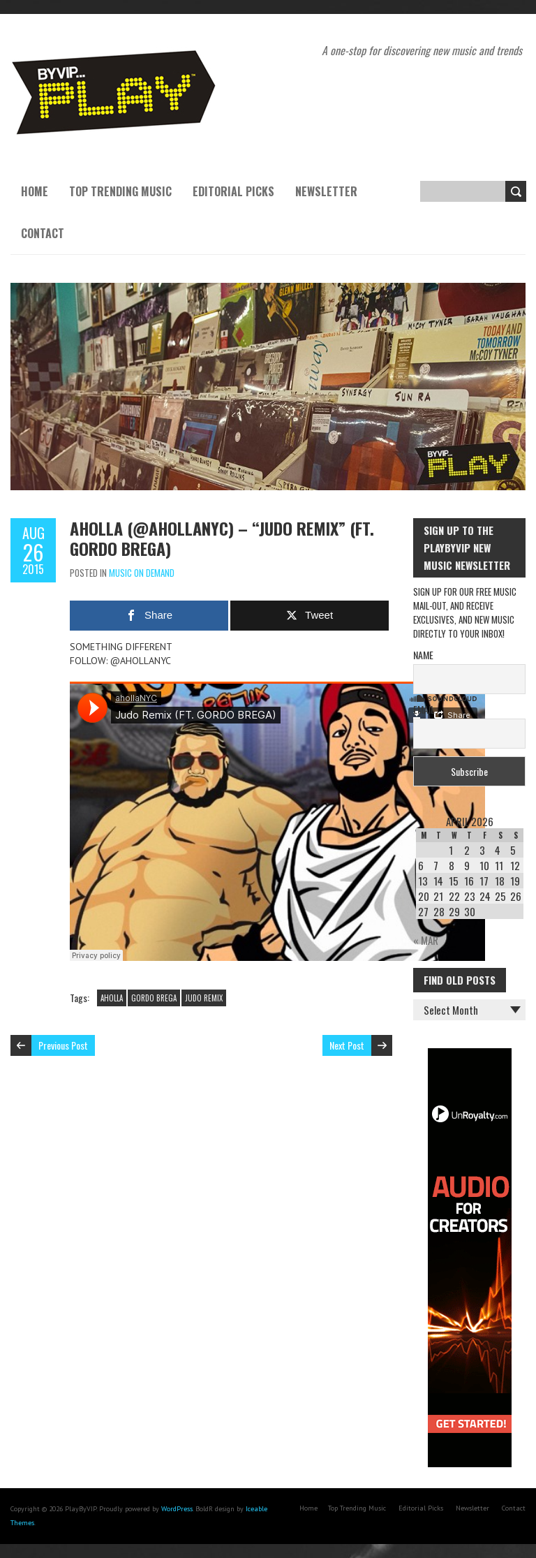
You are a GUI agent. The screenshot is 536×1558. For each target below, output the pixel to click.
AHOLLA (111, 998)
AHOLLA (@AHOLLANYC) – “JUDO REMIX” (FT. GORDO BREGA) (222, 538)
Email (424, 709)
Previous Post (63, 1045)
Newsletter (326, 191)
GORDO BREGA (154, 998)
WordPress (177, 1508)
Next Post (346, 1045)
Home (34, 191)
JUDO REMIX (204, 998)
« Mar (425, 940)
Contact (42, 233)
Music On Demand (141, 573)
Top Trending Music (120, 191)
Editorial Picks (233, 191)
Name (423, 654)
